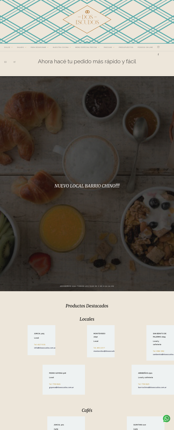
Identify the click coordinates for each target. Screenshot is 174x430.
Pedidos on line (145, 47)
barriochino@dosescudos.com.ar (152, 387)
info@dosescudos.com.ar (45, 348)
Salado (20, 47)
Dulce (7, 47)
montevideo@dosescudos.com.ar (108, 351)
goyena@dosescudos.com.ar (61, 387)
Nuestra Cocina (61, 47)
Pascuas (108, 47)
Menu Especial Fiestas (86, 47)
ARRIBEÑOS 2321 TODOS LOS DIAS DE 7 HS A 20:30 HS (87, 286)
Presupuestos (126, 47)
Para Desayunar (38, 47)
